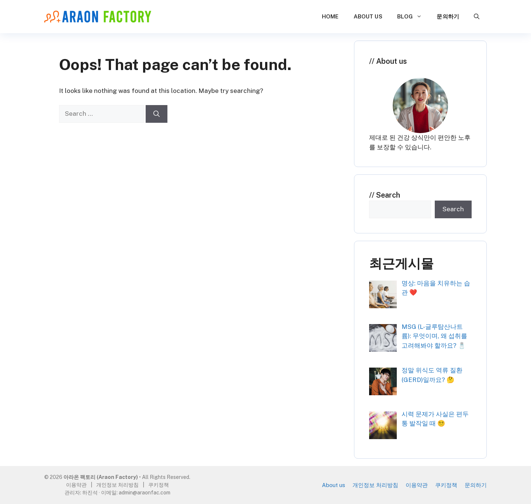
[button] (476, 17)
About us (368, 16)
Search (388, 195)
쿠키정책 (446, 485)
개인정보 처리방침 (375, 485)
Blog (413, 17)
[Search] (156, 114)
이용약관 (417, 485)
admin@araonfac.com (144, 493)
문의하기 (448, 16)
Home (330, 16)
